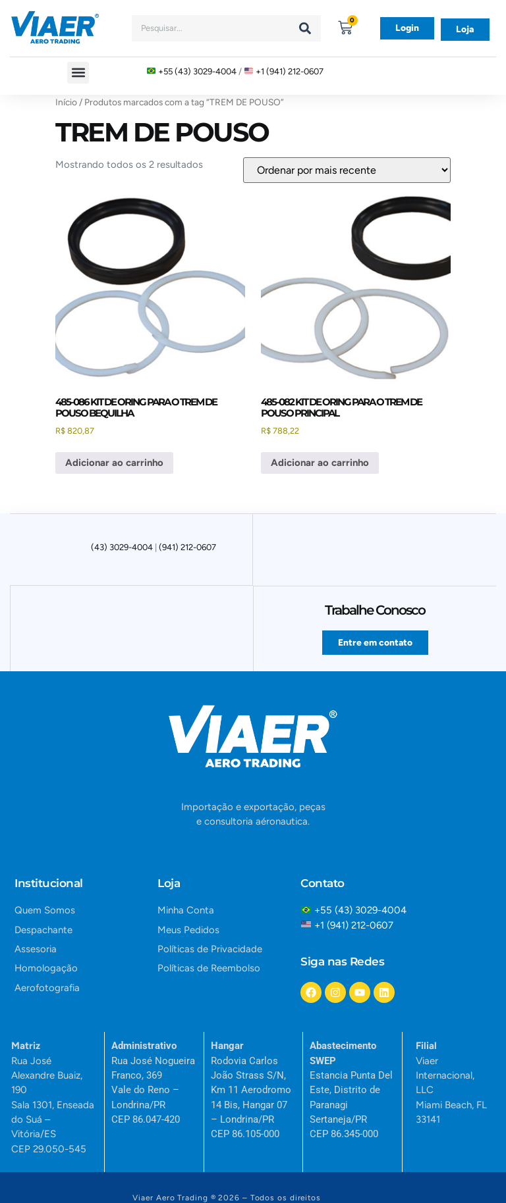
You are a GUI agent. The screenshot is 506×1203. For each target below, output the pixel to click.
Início (66, 102)
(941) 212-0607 (187, 547)
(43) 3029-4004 (122, 547)
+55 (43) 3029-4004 (197, 71)
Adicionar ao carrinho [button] (114, 463)
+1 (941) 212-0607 (289, 71)
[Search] (305, 28)
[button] (78, 73)
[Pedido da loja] (347, 170)
